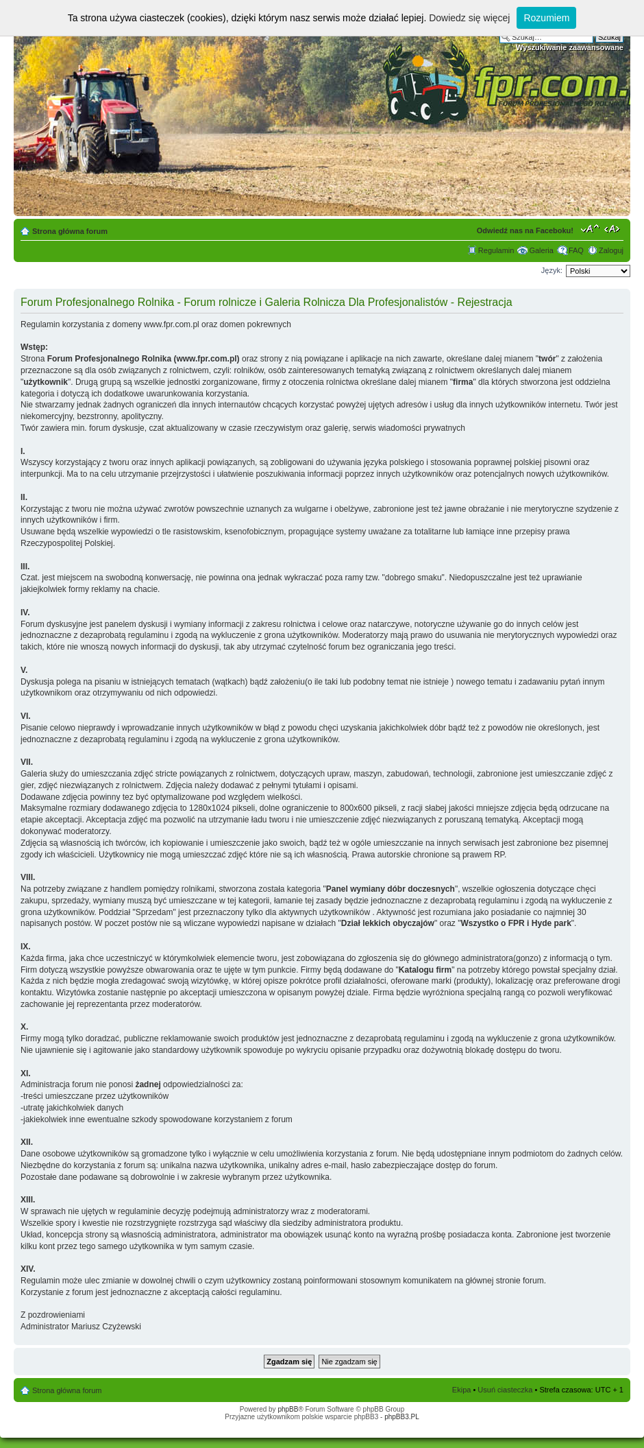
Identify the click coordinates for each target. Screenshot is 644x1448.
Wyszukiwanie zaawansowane (569, 47)
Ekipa (461, 1390)
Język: (551, 270)
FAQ (576, 250)
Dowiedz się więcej (469, 17)
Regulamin (496, 250)
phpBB (287, 1409)
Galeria (541, 250)
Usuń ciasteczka (505, 1390)
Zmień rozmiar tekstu (590, 228)
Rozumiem (546, 17)
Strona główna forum (70, 231)
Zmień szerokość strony (613, 228)
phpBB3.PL (401, 1417)
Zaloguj (611, 250)
